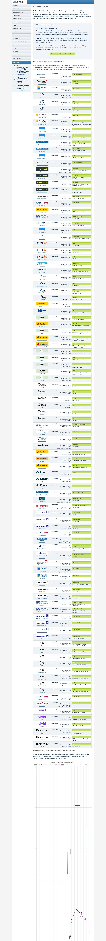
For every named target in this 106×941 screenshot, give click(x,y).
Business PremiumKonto (42, 616)
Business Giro (42, 324)
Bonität (41, 897)
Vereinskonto (42, 371)
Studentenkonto (42, 506)
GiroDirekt (42, 270)
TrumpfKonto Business (42, 163)
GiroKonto (42, 583)
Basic (42, 398)
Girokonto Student (42, 250)
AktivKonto (42, 526)
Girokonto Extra (42, 183)
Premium (42, 378)
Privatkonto (42, 576)
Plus (42, 486)
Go (42, 643)
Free (42, 479)
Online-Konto (42, 203)
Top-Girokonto (42, 445)
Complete (42, 358)
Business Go (42, 690)
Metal (42, 663)
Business (42, 412)
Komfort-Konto (42, 697)
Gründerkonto (42, 304)
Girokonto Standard (42, 156)
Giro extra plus (42, 210)
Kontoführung (56, 919)
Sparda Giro (42, 540)
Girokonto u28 (42, 129)
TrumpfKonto (42, 75)
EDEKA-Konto (42, 569)
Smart (42, 405)
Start (42, 472)
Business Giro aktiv (42, 338)
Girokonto (42, 223)
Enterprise (42, 418)
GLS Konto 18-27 (42, 439)
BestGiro (42, 425)
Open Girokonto (42, 82)
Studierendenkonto (42, 546)
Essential (42, 392)
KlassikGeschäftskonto (42, 196)
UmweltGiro (42, 237)
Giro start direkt (42, 466)
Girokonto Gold (42, 610)
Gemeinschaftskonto (42, 190)
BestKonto (42, 520)
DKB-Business (42, 230)
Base (42, 331)
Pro (42, 717)
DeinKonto (42, 149)
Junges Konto (42, 297)
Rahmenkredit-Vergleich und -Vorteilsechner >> (62, 53)
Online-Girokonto (42, 122)
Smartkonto (42, 102)
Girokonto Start (42, 115)
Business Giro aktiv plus (42, 344)
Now (42, 731)
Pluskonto (42, 95)
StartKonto (42, 589)
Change (42, 744)
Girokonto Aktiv (42, 136)
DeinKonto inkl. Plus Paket (42, 143)
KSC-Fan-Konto (42, 291)
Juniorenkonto (42, 88)
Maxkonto (42, 109)
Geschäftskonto (42, 562)
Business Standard (42, 670)
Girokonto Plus (42, 176)
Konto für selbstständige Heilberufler (42, 555)
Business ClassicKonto (42, 623)
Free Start (42, 724)
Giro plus (42, 452)
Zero (42, 737)
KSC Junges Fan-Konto (42, 284)
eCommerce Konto (42, 317)
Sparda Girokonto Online (42, 493)
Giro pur (42, 459)
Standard (42, 650)
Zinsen (78, 32)
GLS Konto (42, 432)
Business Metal (42, 677)
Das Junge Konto (42, 513)
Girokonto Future (42, 257)
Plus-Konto (42, 704)
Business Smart (42, 684)
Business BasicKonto (42, 630)
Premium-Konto (42, 533)
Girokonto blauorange (42, 217)
